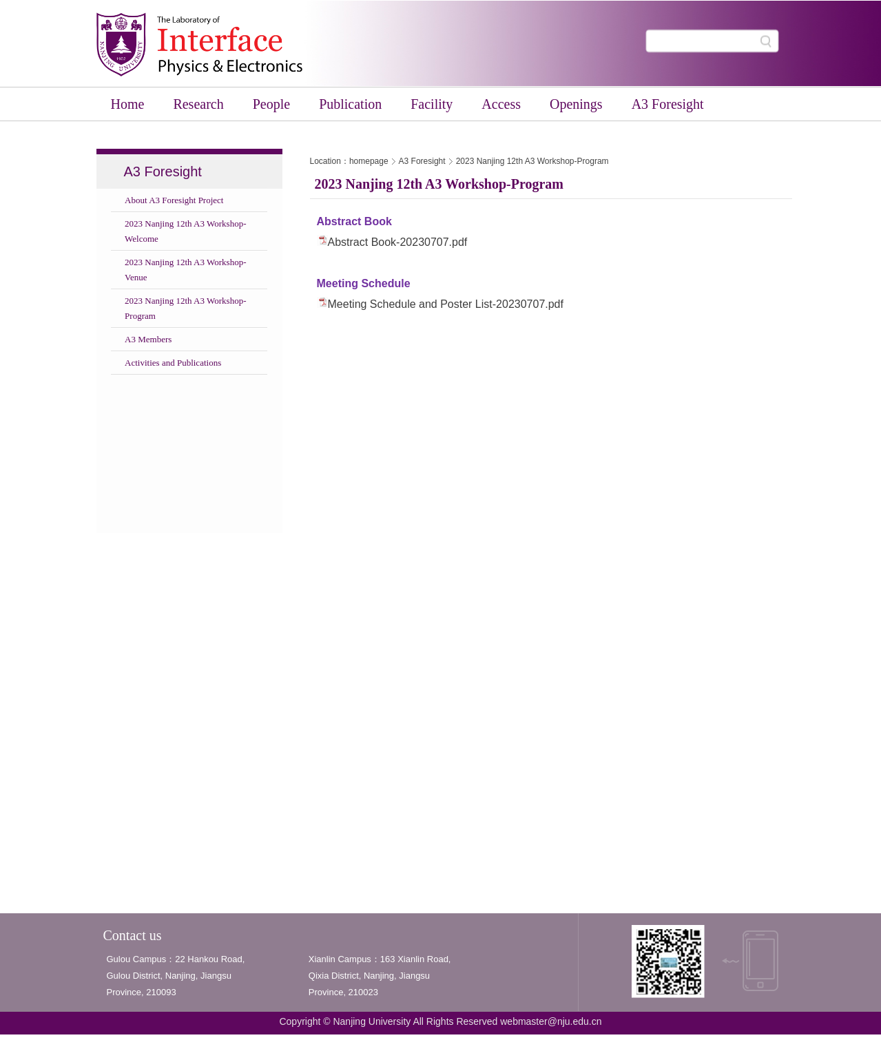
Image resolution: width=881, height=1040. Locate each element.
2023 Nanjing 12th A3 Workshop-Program (532, 161)
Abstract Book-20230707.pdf (398, 242)
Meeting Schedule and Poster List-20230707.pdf (445, 304)
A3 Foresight (422, 161)
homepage (368, 161)
